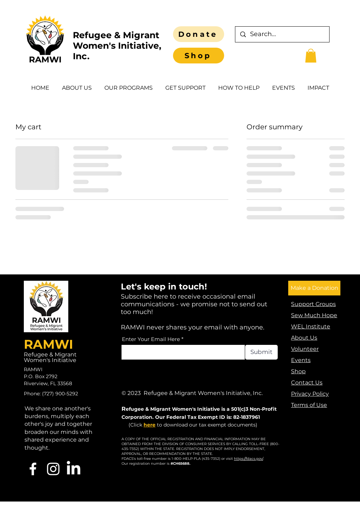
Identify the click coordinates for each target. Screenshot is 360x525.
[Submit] (261, 352)
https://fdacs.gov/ (248, 458)
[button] (311, 55)
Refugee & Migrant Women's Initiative (50, 357)
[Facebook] (33, 469)
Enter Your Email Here (151, 339)
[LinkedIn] (73, 469)
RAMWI (48, 344)
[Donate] (198, 34)
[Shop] (198, 55)
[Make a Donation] (314, 288)
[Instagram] (53, 469)
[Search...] (282, 34)
